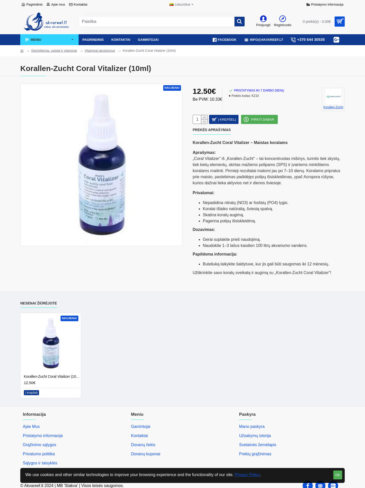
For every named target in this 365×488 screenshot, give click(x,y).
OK (337, 475)
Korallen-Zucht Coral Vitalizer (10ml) (52, 372)
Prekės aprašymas (212, 132)
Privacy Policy (247, 475)
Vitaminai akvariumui (100, 50)
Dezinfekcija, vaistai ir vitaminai (54, 50)
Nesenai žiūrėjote (38, 299)
